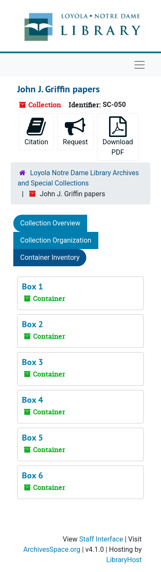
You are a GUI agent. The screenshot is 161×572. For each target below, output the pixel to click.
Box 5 (32, 437)
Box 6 (32, 475)
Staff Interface (101, 539)
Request (75, 131)
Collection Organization (55, 240)
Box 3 (32, 362)
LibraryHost (124, 560)
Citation (36, 131)
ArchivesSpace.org (51, 549)
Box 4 (32, 399)
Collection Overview (50, 223)
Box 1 (32, 286)
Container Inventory (49, 257)
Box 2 (32, 324)
